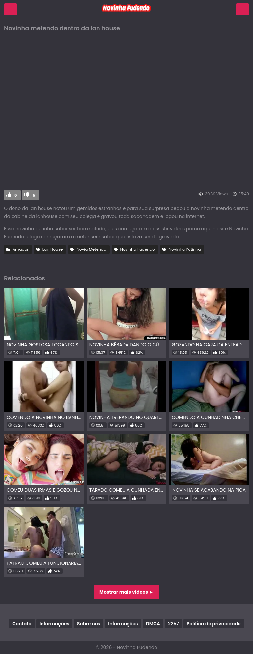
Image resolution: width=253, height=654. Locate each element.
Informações (54, 623)
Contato (21, 623)
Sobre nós (88, 623)
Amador (21, 249)
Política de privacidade (214, 623)
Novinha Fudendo (137, 249)
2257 (173, 623)
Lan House (52, 249)
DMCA (153, 623)
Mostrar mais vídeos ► (126, 592)
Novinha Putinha (185, 249)
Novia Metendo (91, 249)
